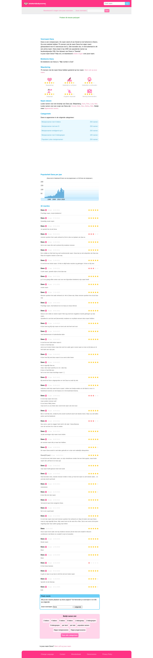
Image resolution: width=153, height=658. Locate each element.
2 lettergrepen (91, 620)
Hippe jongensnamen (78, 630)
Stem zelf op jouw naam (62, 646)
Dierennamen (91, 654)
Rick (87, 104)
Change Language (47, 654)
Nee (95, 104)
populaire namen (83, 625)
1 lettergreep (79, 620)
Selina (87, 106)
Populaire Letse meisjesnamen (70, 139)
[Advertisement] (29, 43)
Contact (62, 654)
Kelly (78, 106)
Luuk (92, 104)
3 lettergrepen (55, 625)
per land (65, 625)
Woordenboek (76, 654)
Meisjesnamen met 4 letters (70, 122)
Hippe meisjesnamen (61, 630)
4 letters (54, 620)
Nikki (91, 106)
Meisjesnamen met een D (70, 126)
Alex (82, 106)
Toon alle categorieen (70, 635)
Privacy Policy (107, 654)
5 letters (62, 620)
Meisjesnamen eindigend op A (70, 131)
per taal (72, 625)
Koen (83, 104)
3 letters (46, 620)
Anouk (73, 106)
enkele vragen (78, 53)
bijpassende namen (51, 108)
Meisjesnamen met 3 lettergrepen (70, 135)
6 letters (70, 620)
